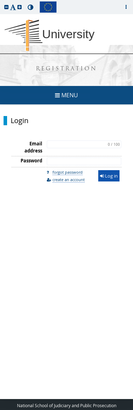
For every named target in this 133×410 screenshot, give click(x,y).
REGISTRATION (66, 69)
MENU (66, 95)
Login (19, 120)
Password (31, 160)
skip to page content (2, 2)
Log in (109, 176)
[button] (6, 7)
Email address (33, 147)
